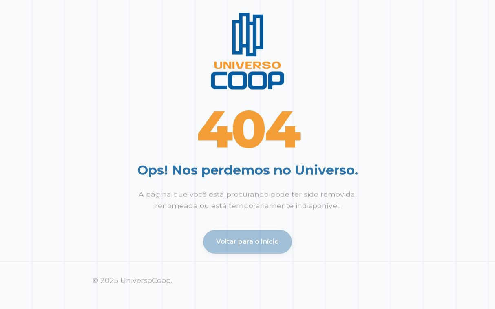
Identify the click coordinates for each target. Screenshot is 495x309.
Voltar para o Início (247, 243)
